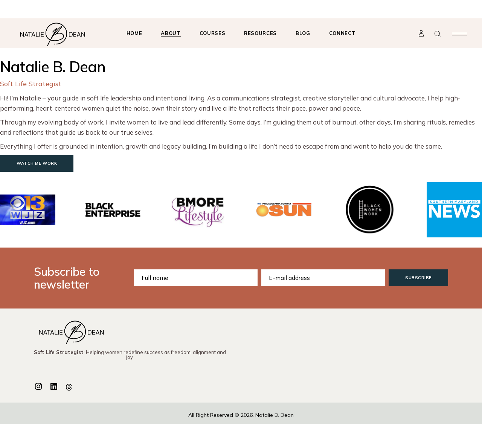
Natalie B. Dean (274, 415)
